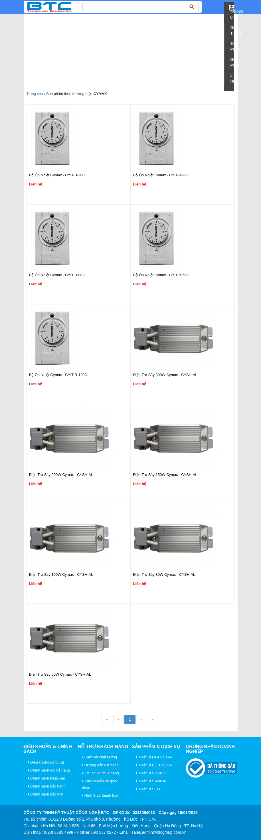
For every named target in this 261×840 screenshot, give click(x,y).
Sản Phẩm (235, 46)
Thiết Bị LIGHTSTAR (154, 757)
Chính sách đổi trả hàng (49, 770)
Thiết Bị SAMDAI (151, 781)
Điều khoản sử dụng (46, 762)
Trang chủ (236, 14)
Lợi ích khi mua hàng (100, 773)
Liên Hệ (234, 78)
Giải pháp (235, 62)
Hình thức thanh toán (100, 795)
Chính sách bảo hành (47, 786)
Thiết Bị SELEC (150, 789)
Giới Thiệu (235, 30)
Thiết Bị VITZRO (151, 773)
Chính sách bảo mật (46, 794)
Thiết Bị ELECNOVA (154, 765)
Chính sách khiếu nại (46, 778)
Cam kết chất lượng (99, 757)
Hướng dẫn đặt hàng (100, 765)
